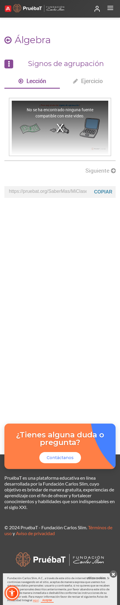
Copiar (103, 191)
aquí (36, 600)
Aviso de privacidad (35, 533)
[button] (12, 593)
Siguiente (100, 170)
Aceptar (47, 600)
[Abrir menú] (110, 9)
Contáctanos (60, 457)
